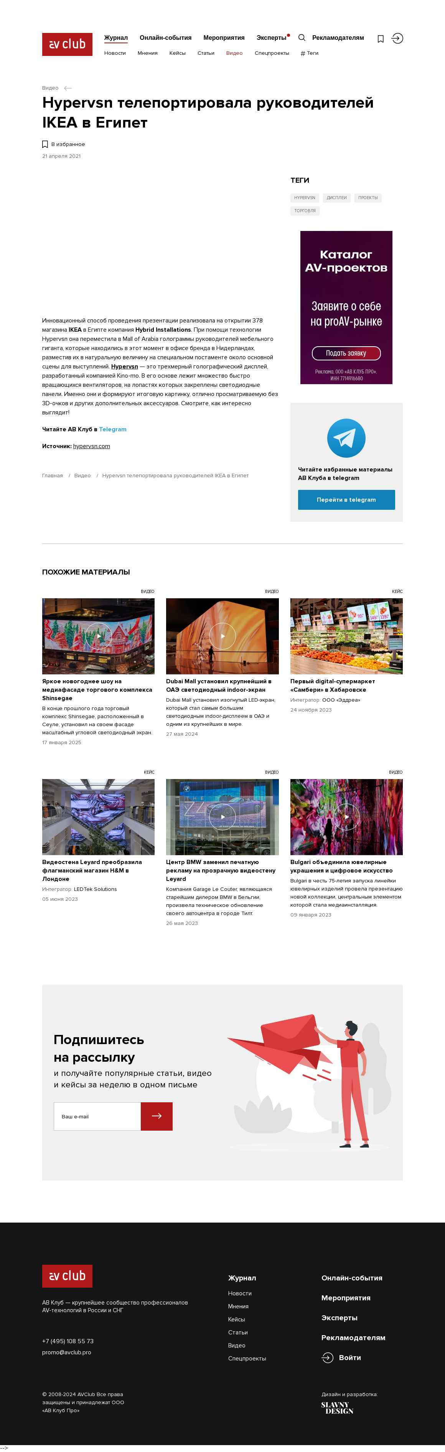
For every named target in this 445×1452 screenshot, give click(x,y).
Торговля (305, 210)
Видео (234, 53)
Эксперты (272, 37)
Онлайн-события (165, 37)
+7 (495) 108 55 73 (68, 1341)
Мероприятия (224, 37)
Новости (115, 53)
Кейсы (178, 53)
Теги (309, 53)
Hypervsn (124, 366)
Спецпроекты (272, 53)
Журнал (116, 37)
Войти (350, 1358)
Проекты (368, 197)
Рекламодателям (338, 37)
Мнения (148, 53)
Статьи (206, 53)
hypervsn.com (91, 446)
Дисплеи (337, 197)
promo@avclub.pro (66, 1352)
